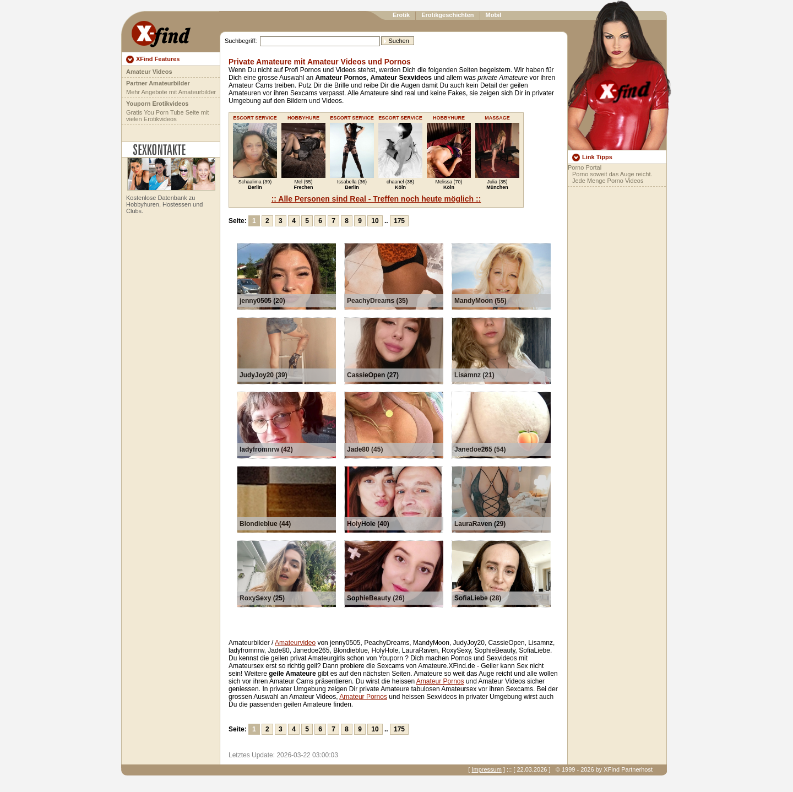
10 (374, 221)
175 (399, 221)
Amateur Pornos (440, 681)
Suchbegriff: (241, 40)
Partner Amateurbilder (158, 83)
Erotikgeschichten (447, 15)
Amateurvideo (295, 643)
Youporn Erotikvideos (157, 103)
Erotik (401, 15)
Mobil (494, 15)
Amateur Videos (149, 71)
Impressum (486, 769)
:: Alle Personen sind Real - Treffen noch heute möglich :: (376, 198)
